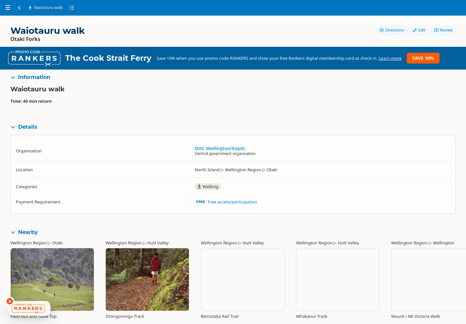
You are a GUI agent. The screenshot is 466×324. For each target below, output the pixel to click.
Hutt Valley (158, 243)
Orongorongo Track (124, 316)
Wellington (443, 243)
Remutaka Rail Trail (220, 316)
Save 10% (423, 58)
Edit (418, 30)
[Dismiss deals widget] (9, 301)
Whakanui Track (311, 316)
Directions (391, 30)
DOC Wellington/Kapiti (220, 148)
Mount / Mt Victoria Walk (415, 316)
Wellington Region (28, 243)
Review (443, 30)
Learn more (390, 58)
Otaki (57, 243)
